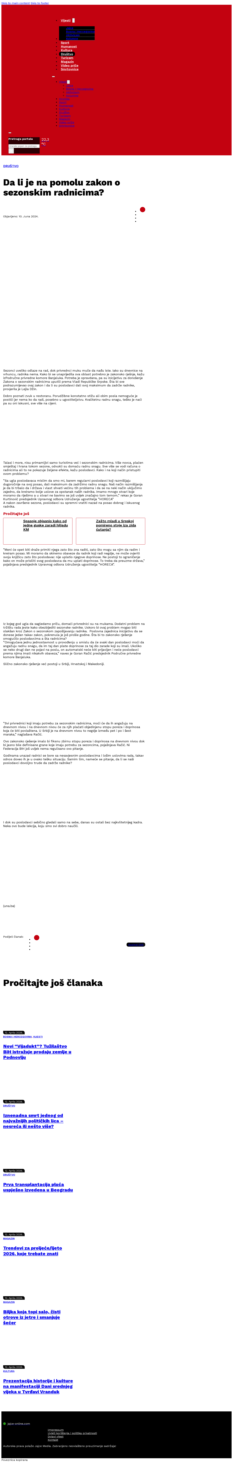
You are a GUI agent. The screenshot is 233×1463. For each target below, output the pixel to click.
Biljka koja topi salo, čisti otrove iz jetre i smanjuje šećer (31, 1317)
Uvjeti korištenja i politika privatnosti (72, 1433)
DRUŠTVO (11, 166)
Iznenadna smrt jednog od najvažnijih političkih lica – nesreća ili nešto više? (33, 1121)
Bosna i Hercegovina (80, 31)
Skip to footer (40, 3)
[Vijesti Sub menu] (73, 20)
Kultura (66, 50)
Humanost (69, 46)
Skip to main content (15, 3)
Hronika (64, 99)
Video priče (69, 65)
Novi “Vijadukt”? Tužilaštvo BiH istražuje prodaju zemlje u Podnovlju (37, 1051)
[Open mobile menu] (53, 76)
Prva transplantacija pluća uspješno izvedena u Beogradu (38, 1187)
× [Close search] (11, 150)
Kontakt (53, 1440)
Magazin (67, 61)
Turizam (67, 58)
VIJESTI (38, 1036)
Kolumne (72, 38)
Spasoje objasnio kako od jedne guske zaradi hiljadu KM (45, 525)
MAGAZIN (9, 1238)
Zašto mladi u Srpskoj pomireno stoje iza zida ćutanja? (116, 525)
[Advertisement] (74, 340)
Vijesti (65, 20)
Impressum (56, 1429)
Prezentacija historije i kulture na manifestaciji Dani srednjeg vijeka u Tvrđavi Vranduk (38, 1386)
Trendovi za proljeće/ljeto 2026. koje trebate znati (32, 1250)
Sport (65, 42)
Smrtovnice (70, 69)
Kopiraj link (135, 944)
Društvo (67, 54)
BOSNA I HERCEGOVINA (17, 1036)
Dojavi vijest (55, 1436)
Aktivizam (73, 35)
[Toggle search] (9, 132)
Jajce (69, 85)
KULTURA (8, 1371)
